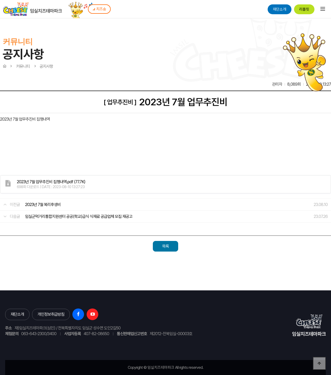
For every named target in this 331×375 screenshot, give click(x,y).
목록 (165, 246)
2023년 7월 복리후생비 (43, 204)
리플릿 (304, 9)
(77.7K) (51, 181)
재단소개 (279, 9)
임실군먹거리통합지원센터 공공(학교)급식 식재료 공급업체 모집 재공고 (78, 216)
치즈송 (99, 9)
